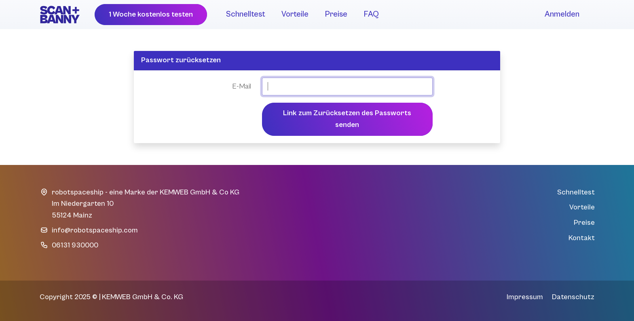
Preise (336, 14)
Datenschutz (573, 297)
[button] (151, 14)
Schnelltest (245, 14)
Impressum (525, 297)
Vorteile (295, 14)
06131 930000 (75, 245)
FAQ (371, 14)
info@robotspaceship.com (95, 230)
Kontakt (581, 238)
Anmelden (562, 14)
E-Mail (241, 86)
